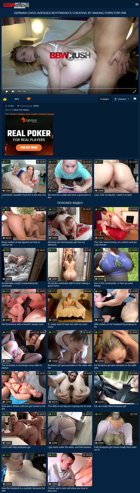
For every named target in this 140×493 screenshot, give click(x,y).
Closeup (50, 114)
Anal (28, 114)
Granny (13, 114)
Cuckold (42, 114)
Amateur (21, 114)
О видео (104, 99)
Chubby (34, 114)
